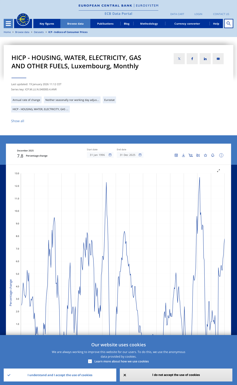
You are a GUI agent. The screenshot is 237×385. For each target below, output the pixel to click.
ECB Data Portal (118, 13)
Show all (17, 121)
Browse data (75, 23)
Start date (92, 149)
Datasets (39, 32)
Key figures (47, 23)
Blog (127, 23)
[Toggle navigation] (8, 23)
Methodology (149, 23)
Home (7, 32)
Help (216, 23)
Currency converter (187, 23)
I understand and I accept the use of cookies (60, 375)
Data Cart (177, 14)
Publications (105, 23)
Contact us (221, 14)
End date (121, 149)
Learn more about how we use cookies (121, 361)
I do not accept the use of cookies (176, 374)
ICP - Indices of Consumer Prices (67, 32)
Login (198, 14)
